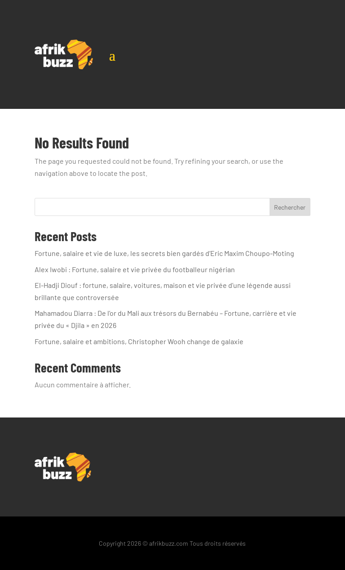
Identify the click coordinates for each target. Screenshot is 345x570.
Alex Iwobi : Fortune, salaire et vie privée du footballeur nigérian (135, 269)
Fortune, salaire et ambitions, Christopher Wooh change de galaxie (139, 341)
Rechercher (289, 207)
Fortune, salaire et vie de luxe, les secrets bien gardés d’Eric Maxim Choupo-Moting (164, 253)
